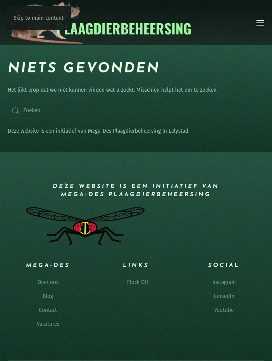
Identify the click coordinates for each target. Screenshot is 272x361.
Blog (48, 296)
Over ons (48, 282)
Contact (48, 309)
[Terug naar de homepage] (100, 22)
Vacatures (48, 323)
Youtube (224, 309)
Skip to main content (39, 17)
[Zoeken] (54, 110)
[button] (260, 22)
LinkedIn (224, 296)
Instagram (224, 282)
